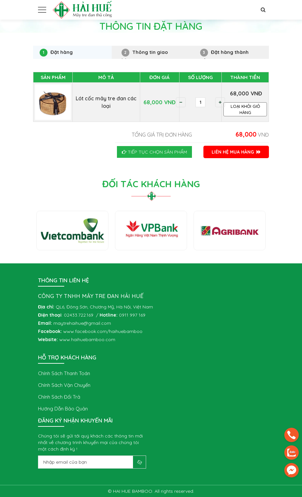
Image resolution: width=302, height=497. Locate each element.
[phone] (291, 435)
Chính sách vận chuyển (64, 385)
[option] (72, 230)
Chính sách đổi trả (59, 397)
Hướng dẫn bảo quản (63, 409)
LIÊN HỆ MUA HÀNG (236, 152)
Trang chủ (44, 39)
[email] (291, 470)
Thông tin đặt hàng (84, 39)
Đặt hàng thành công (224, 54)
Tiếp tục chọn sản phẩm (154, 152)
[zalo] (291, 452)
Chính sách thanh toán (64, 373)
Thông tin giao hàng (145, 54)
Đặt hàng (56, 53)
